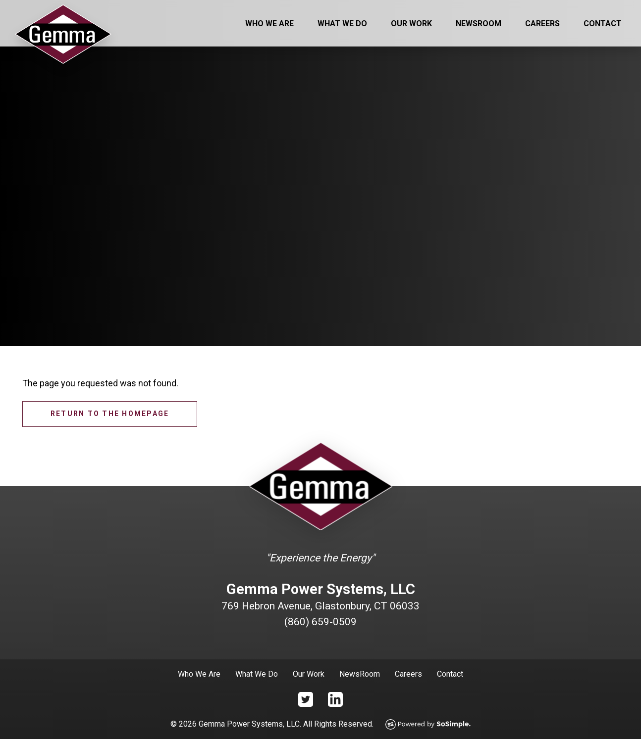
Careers (542, 23)
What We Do (342, 23)
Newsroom (478, 23)
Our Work (411, 23)
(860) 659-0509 (320, 622)
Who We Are (269, 23)
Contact (603, 23)
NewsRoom (359, 674)
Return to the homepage (110, 413)
